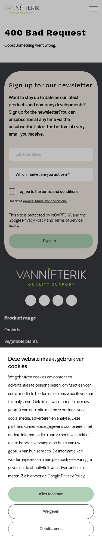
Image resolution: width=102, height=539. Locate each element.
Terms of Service (68, 220)
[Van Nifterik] (21, 9)
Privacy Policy (34, 220)
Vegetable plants (21, 341)
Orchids (12, 330)
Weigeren (51, 511)
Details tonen (51, 529)
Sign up (49, 241)
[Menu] (93, 8)
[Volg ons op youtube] (71, 300)
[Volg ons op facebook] (30, 300)
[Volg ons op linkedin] (57, 300)
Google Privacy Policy (66, 476)
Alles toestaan (51, 494)
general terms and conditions (45, 201)
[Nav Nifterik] (51, 277)
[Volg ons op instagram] (44, 300)
